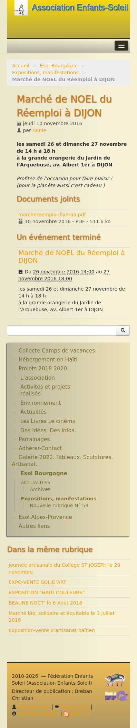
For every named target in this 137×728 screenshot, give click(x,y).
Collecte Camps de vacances (57, 351)
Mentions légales (35, 713)
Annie (39, 130)
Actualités (33, 412)
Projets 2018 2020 (43, 369)
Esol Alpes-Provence (45, 517)
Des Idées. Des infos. (48, 430)
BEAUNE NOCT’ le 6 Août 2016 (45, 603)
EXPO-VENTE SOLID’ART (37, 582)
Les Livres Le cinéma (48, 421)
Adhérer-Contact (40, 448)
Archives (40, 489)
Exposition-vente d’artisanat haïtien (52, 630)
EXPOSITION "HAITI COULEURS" (47, 592)
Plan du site (72, 706)
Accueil (20, 65)
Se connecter (31, 706)
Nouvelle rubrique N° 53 (59, 505)
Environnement (40, 403)
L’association (37, 378)
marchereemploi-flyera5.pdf (52, 214)
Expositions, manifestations (45, 72)
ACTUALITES (35, 482)
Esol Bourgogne (59, 65)
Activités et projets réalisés (45, 390)
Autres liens (34, 526)
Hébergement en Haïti (48, 360)
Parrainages (34, 439)
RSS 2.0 (76, 713)
